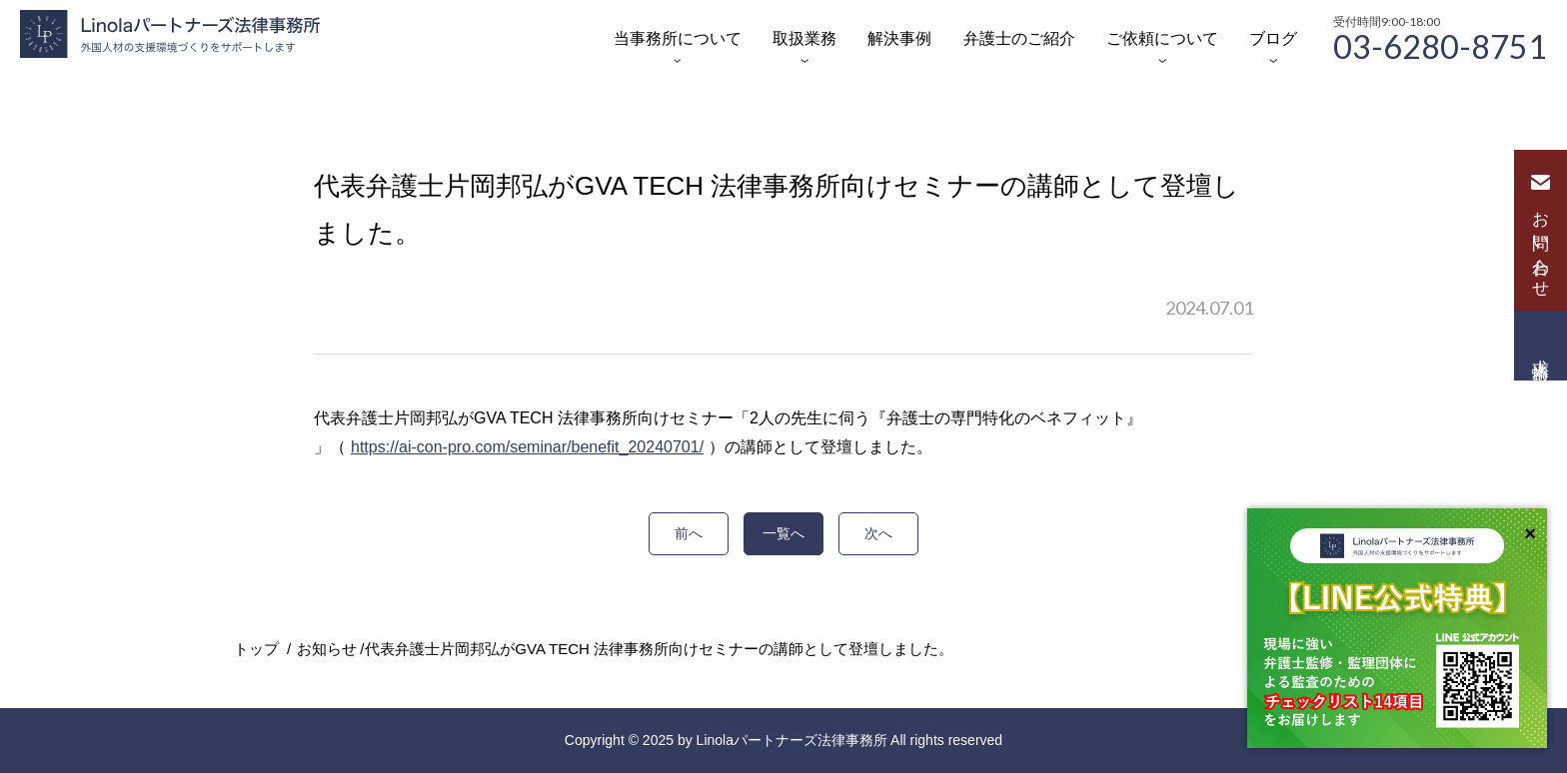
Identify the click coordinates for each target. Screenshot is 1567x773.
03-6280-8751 (1440, 45)
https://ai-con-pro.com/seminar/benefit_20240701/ (527, 446)
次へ (878, 533)
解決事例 (899, 38)
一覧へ (783, 533)
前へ (689, 533)
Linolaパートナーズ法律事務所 (792, 740)
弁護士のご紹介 (1019, 38)
